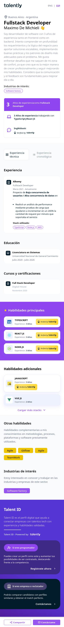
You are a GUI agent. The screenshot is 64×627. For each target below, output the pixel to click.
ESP (58, 5)
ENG (50, 5)
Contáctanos (46, 604)
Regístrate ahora (43, 568)
